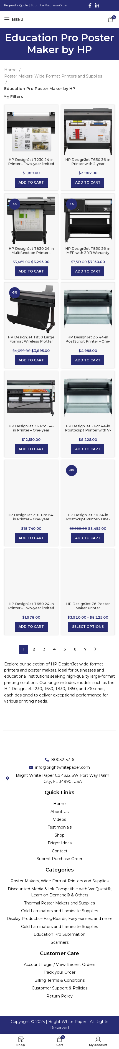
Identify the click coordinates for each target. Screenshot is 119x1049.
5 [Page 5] (65, 649)
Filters (16, 96)
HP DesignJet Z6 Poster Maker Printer (88, 606)
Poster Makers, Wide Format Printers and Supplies (53, 76)
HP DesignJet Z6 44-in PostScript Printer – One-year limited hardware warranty (87, 343)
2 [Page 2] (34, 649)
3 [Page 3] (44, 649)
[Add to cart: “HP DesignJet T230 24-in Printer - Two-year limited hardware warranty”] (31, 183)
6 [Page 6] (75, 649)
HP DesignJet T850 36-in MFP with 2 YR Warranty (87, 250)
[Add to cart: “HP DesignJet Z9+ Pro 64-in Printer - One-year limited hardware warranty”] (31, 538)
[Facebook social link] (90, 5)
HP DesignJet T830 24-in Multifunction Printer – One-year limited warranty (31, 252)
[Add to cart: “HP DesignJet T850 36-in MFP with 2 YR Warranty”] (87, 271)
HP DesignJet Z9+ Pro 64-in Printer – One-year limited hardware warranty (31, 519)
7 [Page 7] (85, 649)
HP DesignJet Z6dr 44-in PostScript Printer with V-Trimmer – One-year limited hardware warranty (88, 432)
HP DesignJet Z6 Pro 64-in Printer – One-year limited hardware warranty (31, 430)
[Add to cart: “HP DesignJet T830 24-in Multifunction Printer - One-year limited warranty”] (31, 271)
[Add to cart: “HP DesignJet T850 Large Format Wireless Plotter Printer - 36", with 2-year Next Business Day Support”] (31, 360)
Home (11, 69)
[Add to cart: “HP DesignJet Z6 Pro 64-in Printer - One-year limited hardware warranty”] (31, 449)
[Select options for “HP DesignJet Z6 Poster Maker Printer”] (88, 627)
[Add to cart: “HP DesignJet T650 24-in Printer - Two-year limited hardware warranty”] (31, 627)
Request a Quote (16, 5)
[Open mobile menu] (13, 19)
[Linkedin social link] (97, 5)
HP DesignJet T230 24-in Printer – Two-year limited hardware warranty (31, 164)
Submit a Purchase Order (49, 5)
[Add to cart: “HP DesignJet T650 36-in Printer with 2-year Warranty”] (87, 183)
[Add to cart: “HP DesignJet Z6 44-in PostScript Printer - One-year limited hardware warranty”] (87, 360)
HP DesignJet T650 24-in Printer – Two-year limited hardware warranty (31, 608)
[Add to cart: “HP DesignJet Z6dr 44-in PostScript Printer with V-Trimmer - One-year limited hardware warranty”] (87, 449)
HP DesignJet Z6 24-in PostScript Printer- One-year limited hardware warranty (88, 521)
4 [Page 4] (54, 649)
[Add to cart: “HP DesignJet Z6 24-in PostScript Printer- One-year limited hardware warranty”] (87, 538)
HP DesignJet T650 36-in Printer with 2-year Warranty (87, 164)
